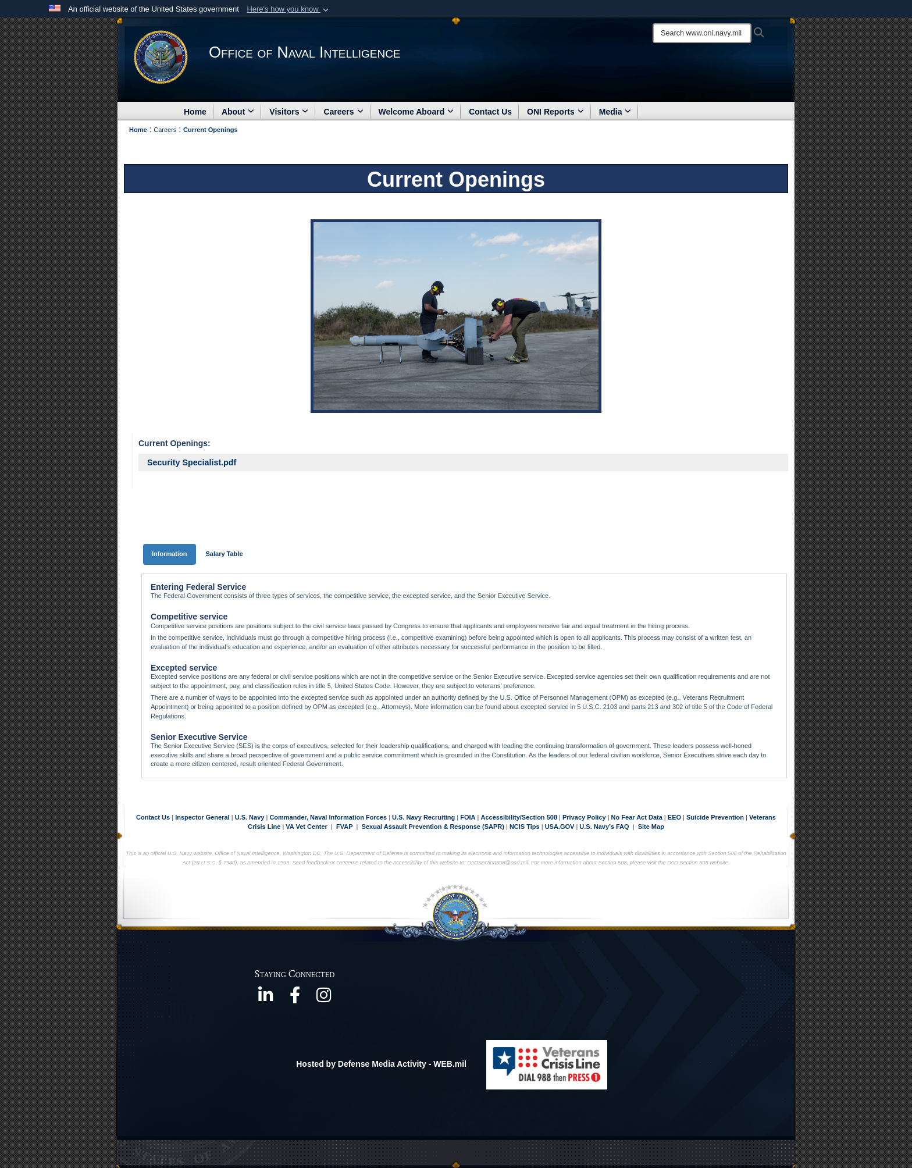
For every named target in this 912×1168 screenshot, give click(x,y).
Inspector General (202, 817)
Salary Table (224, 553)
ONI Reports (555, 111)
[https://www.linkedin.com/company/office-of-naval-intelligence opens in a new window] (265, 998)
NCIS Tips (526, 826)
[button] (289, 9)
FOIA (467, 817)
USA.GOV (560, 826)
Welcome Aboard (416, 111)
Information (169, 553)
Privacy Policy (584, 817)
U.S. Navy (250, 817)
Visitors (288, 111)
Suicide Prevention (715, 817)
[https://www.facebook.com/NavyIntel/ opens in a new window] (294, 998)
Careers (343, 111)
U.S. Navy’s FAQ (604, 826)
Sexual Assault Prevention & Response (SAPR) (433, 826)
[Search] (702, 33)
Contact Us (490, 111)
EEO (675, 817)
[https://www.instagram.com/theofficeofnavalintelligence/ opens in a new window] (324, 998)
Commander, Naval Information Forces (328, 817)
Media (615, 111)
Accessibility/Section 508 (520, 817)
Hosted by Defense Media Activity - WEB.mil (381, 1064)
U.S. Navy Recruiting (423, 817)
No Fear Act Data (636, 817)
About (238, 111)
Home (195, 111)
